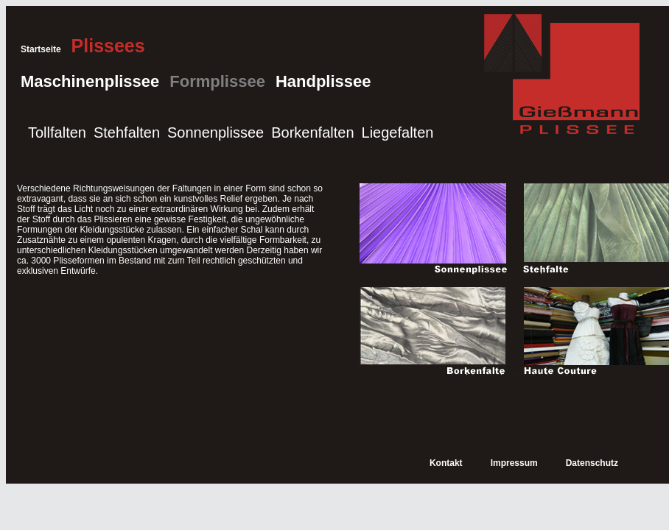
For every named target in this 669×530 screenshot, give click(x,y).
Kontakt (446, 463)
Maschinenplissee (90, 81)
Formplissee (217, 81)
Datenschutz (592, 463)
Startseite (41, 49)
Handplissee (323, 81)
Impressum (514, 463)
